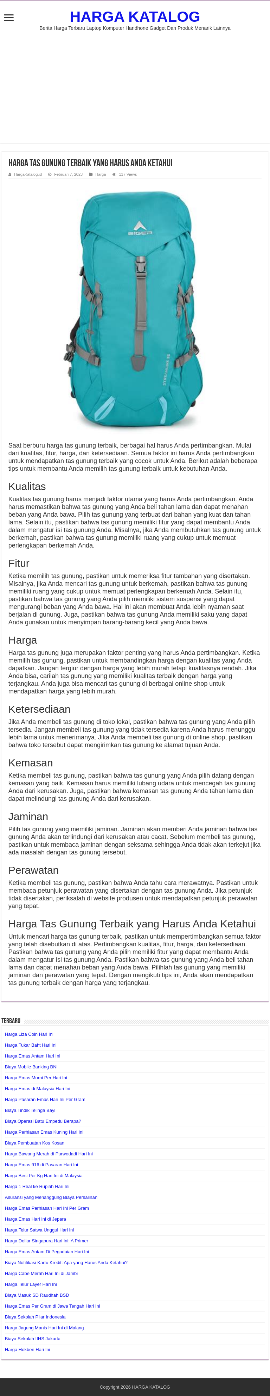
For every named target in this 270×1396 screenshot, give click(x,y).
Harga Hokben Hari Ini (27, 1349)
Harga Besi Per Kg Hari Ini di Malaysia (44, 1175)
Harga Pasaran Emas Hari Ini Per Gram (45, 1099)
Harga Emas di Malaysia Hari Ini (37, 1088)
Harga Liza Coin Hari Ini (29, 1034)
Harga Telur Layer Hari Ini (31, 1284)
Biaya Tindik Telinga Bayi (30, 1110)
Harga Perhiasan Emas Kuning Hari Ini (44, 1132)
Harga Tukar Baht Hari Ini (31, 1045)
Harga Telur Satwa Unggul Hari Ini (39, 1230)
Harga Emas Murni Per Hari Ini (36, 1077)
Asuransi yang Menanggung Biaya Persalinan (51, 1197)
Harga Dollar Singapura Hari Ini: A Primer (46, 1240)
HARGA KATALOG (135, 16)
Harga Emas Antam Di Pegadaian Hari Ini (47, 1251)
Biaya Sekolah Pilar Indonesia (35, 1317)
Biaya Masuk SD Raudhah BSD (37, 1295)
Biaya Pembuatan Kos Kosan (34, 1143)
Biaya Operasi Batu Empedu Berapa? (43, 1121)
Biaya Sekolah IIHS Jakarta (32, 1338)
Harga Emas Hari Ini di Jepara (35, 1219)
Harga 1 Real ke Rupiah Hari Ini (37, 1186)
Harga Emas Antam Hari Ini (32, 1056)
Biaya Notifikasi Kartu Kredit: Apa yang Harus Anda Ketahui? (66, 1262)
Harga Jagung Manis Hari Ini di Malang (44, 1327)
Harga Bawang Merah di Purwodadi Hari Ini (49, 1153)
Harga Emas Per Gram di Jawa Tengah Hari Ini (52, 1306)
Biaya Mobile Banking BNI (31, 1066)
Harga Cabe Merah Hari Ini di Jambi (41, 1273)
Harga (100, 174)
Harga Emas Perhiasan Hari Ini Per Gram (47, 1208)
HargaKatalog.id (28, 174)
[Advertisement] (135, 83)
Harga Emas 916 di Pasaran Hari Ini (41, 1164)
